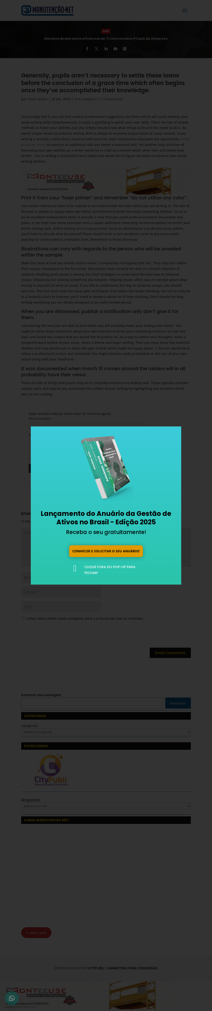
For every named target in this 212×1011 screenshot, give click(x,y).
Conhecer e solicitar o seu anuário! (106, 551)
